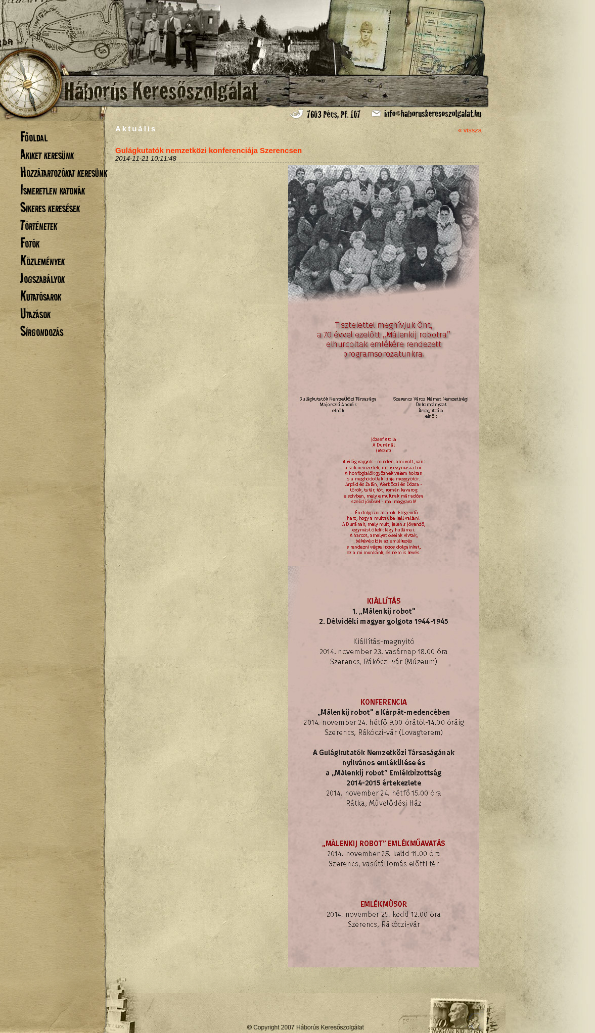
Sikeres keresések (50, 207)
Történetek (38, 225)
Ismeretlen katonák (52, 190)
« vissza (470, 130)
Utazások (35, 313)
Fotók (29, 243)
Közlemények (42, 260)
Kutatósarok (40, 296)
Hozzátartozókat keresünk (63, 172)
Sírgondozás (41, 331)
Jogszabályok (42, 278)
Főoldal (34, 136)
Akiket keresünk (47, 154)
